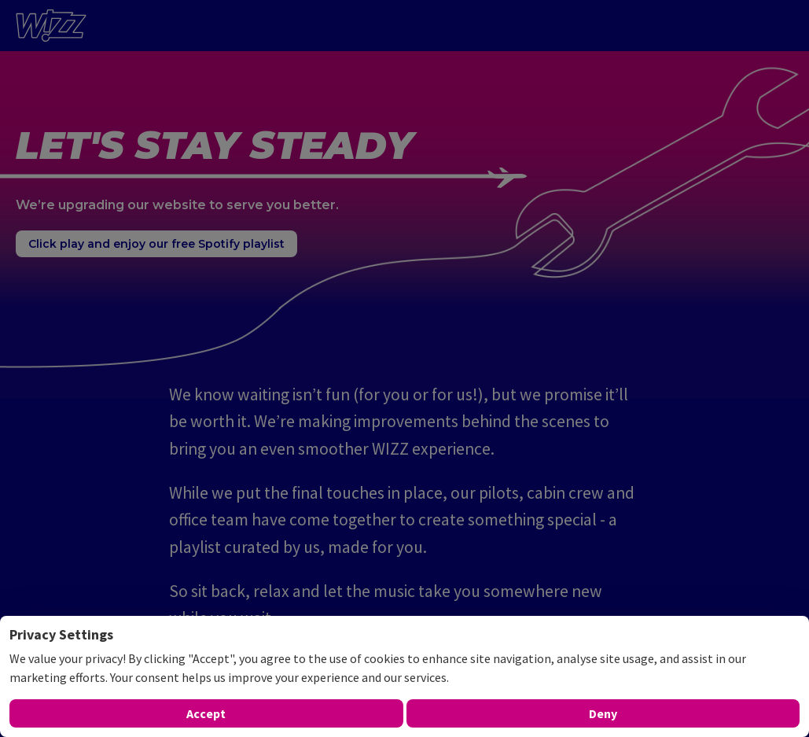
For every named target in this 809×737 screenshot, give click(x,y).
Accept (206, 713)
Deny (603, 713)
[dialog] (404, 676)
